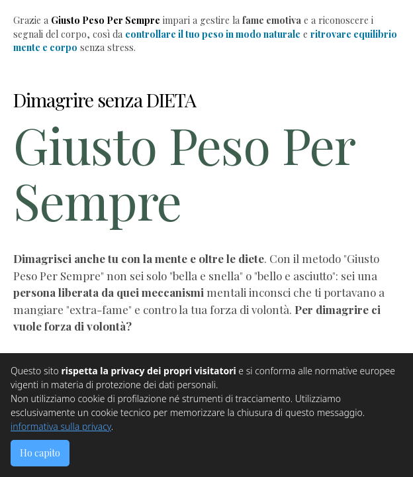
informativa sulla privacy (61, 426)
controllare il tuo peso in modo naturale (212, 34)
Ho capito (40, 453)
